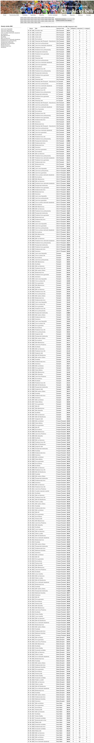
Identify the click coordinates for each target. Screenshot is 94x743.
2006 (21, 21)
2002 (35, 21)
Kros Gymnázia (39, 109)
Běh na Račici (39, 637)
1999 (46, 21)
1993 (32, 22)
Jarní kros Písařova (40, 344)
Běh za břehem (39, 366)
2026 (21, 18)
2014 (28, 19)
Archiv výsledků (52, 15)
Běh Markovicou (5, 35)
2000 (42, 21)
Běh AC (37, 406)
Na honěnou (4, 34)
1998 (49, 21)
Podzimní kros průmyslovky (8, 40)
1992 (35, 22)
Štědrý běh (38, 722)
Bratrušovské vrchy (40, 720)
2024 (28, 18)
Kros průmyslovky (40, 293)
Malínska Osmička (40, 550)
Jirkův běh (38, 37)
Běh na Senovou (5, 38)
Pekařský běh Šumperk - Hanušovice (45, 41)
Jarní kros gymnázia (6, 30)
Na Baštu (3, 36)
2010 (42, 19)
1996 (21, 22)
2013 (32, 19)
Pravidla (64, 15)
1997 (53, 21)
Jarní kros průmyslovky (7, 31)
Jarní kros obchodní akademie (43, 45)
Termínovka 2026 (14, 15)
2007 (53, 19)
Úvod (4, 15)
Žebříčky (41, 15)
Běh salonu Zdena (40, 270)
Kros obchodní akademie (42, 537)
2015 (25, 19)
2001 (39, 21)
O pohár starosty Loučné (42, 491)
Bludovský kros (5, 44)
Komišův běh (39, 30)
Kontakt (88, 15)
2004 (28, 21)
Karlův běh (38, 34)
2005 (25, 21)
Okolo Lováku (39, 501)
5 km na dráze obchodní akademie (10, 33)
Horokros (3, 47)
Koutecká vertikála (40, 650)
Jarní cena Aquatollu (6, 29)
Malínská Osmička (40, 593)
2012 (35, 19)
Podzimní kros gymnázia (8, 43)
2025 (25, 18)
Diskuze (80, 15)
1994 (28, 22)
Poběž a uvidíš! (39, 680)
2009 (46, 19)
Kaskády (37, 359)
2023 (32, 18)
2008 (49, 19)
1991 (39, 22)
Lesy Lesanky (39, 529)
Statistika (33, 15)
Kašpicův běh (39, 334)
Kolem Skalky (39, 614)
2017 (53, 18)
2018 (49, 18)
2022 (35, 18)
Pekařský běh (39, 58)
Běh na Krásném (39, 711)
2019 (46, 18)
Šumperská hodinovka (7, 42)
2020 (42, 18)
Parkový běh (38, 518)
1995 (25, 22)
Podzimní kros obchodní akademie (10, 39)
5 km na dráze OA (40, 255)
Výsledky (24, 15)
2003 (32, 21)
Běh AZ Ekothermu (40, 355)
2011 (39, 19)
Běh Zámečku (39, 374)
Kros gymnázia (39, 283)
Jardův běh (38, 32)
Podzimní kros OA (40, 47)
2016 (21, 19)
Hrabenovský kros (6, 46)
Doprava (72, 15)
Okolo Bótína (39, 370)
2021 (39, 18)
